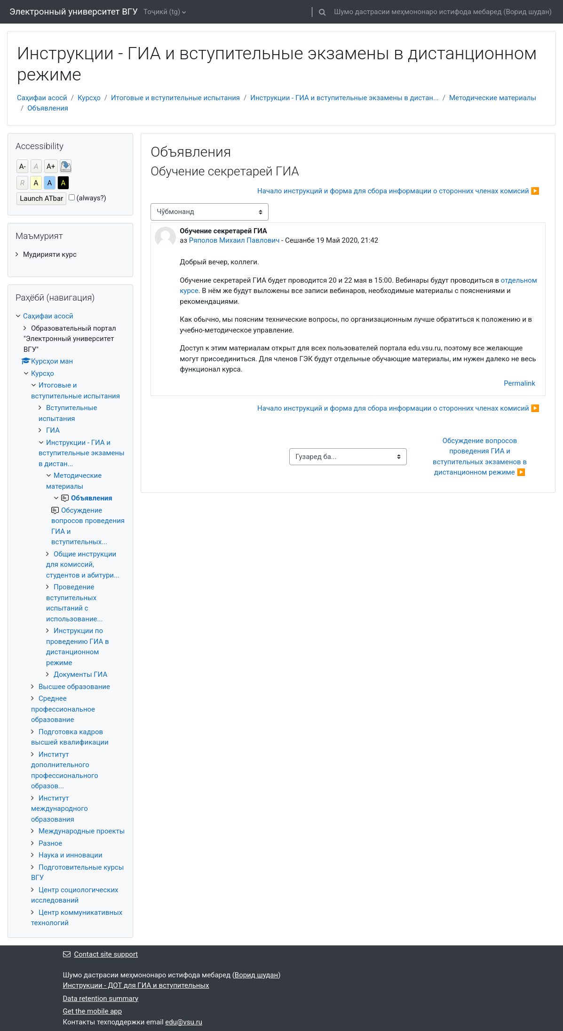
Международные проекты (82, 831)
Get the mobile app (92, 1011)
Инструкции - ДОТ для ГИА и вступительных (136, 985)
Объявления (47, 108)
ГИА (53, 430)
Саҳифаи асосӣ (42, 98)
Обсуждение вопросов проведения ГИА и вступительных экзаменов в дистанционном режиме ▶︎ (481, 456)
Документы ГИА (80, 674)
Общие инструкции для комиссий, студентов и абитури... (82, 564)
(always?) (91, 198)
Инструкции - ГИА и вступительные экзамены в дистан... (344, 98)
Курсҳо (89, 98)
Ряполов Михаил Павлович (234, 240)
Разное (50, 843)
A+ (51, 166)
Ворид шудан (527, 12)
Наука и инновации (71, 855)
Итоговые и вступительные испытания (175, 98)
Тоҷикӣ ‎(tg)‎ (161, 12)
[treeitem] (70, 254)
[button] (322, 12)
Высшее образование (74, 686)
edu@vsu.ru (183, 1022)
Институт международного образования (59, 809)
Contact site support (100, 954)
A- (22, 166)
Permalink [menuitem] (519, 383)
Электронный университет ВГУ (73, 12)
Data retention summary (101, 998)
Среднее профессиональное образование (63, 709)
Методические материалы (492, 98)
